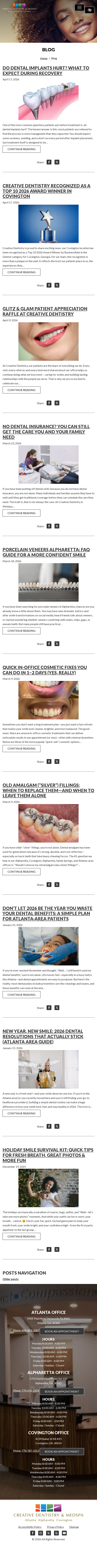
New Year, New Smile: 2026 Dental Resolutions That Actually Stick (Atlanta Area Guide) (43, 1036)
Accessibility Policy (29, 1526)
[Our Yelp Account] (56, 1534)
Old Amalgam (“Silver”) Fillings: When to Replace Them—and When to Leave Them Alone (48, 790)
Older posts (11, 1279)
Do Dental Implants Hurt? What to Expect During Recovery (46, 70)
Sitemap (74, 1526)
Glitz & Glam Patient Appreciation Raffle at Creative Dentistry (45, 311)
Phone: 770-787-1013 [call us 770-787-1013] (26, 1450)
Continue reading (21, 149)
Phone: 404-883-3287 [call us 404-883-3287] (26, 1330)
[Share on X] (56, 162)
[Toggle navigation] (79, 7)
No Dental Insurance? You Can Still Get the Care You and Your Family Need (46, 431)
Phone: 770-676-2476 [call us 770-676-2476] (26, 1390)
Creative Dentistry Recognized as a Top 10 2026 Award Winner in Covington (46, 191)
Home (43, 58)
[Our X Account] (48, 1534)
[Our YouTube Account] (64, 1534)
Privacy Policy (55, 1526)
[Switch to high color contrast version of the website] (89, 10)
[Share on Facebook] (49, 162)
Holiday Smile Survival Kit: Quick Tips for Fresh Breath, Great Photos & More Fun (48, 1155)
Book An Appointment (62, 1331)
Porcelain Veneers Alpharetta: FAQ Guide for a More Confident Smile (46, 552)
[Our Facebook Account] (32, 1534)
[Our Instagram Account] (40, 1534)
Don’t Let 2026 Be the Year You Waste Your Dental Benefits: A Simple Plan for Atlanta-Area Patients (47, 913)
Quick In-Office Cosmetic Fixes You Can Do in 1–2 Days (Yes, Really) (45, 670)
